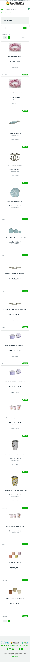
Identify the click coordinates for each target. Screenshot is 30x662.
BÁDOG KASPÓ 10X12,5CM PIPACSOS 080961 (15, 418)
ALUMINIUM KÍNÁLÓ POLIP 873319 (15, 165)
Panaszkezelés (15, 656)
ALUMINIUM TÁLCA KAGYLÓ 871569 (14, 201)
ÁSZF (2, 645)
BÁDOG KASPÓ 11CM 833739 (15, 562)
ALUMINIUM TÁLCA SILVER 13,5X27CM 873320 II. (15, 273)
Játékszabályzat (5, 646)
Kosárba (25, 74)
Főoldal (2, 12)
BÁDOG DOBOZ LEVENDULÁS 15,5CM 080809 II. (15, 381)
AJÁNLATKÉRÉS (22, 0)
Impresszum (6, 645)
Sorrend (2, 25)
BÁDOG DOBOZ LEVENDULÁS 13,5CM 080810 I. (15, 345)
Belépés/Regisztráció (12, 9)
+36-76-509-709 (12, 0)
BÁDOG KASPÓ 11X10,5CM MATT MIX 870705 (15, 598)
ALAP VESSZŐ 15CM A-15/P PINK (15, 56)
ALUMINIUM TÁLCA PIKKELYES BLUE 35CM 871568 (15, 237)
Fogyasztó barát (25, 645)
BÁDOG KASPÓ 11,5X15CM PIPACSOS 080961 (15, 526)
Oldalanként (12, 29)
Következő (24, 37)
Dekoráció (9, 12)
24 (18, 37)
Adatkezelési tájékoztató (15, 645)
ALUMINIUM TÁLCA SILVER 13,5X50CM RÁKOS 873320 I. (15, 309)
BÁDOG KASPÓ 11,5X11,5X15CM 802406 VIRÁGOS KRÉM (15, 454)
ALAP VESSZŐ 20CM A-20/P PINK (15, 92)
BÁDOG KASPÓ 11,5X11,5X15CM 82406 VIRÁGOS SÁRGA (15, 490)
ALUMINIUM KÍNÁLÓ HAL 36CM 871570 (15, 129)
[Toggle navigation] (2, 9)
